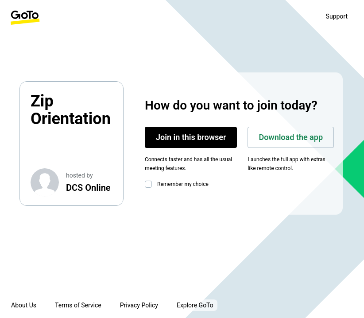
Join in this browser (191, 137)
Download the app (291, 137)
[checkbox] (150, 184)
